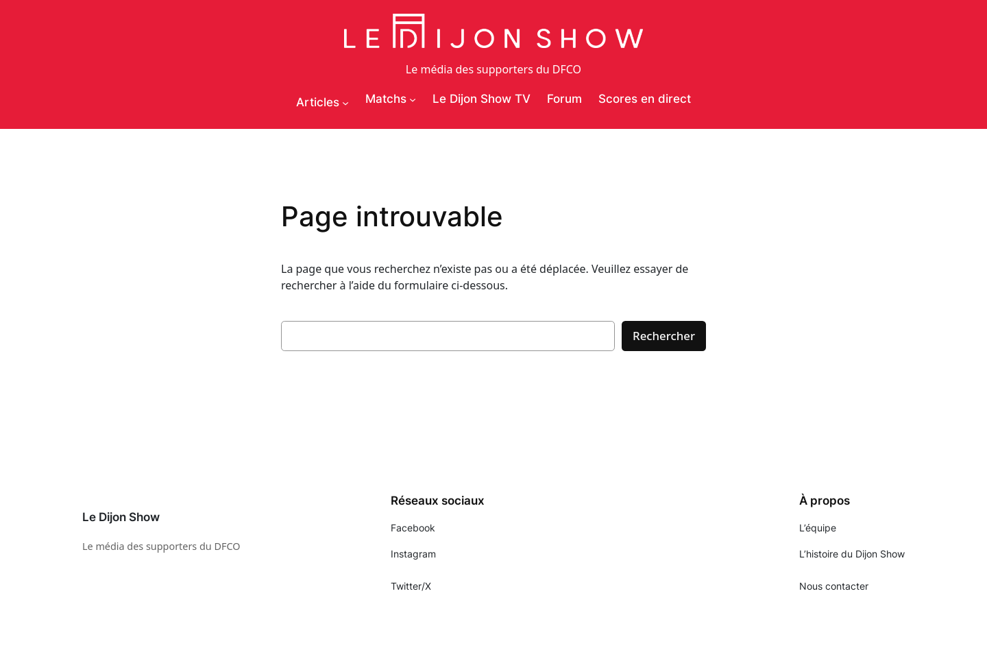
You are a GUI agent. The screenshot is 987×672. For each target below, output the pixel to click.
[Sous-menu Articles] (345, 102)
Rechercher (664, 336)
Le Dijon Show (121, 517)
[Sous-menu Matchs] (412, 99)
